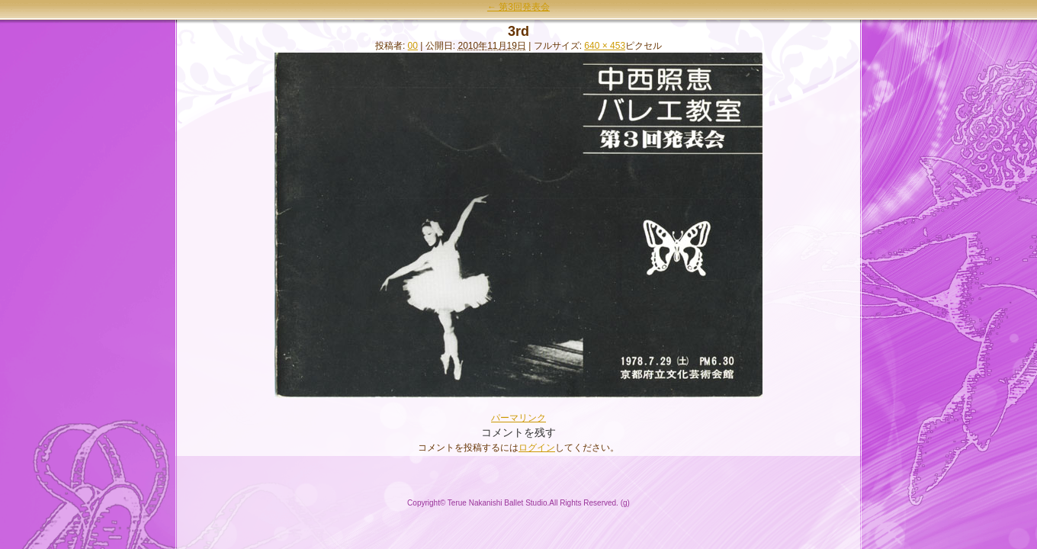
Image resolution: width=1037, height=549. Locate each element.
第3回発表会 (518, 7)
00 (413, 45)
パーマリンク (518, 418)
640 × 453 (604, 45)
